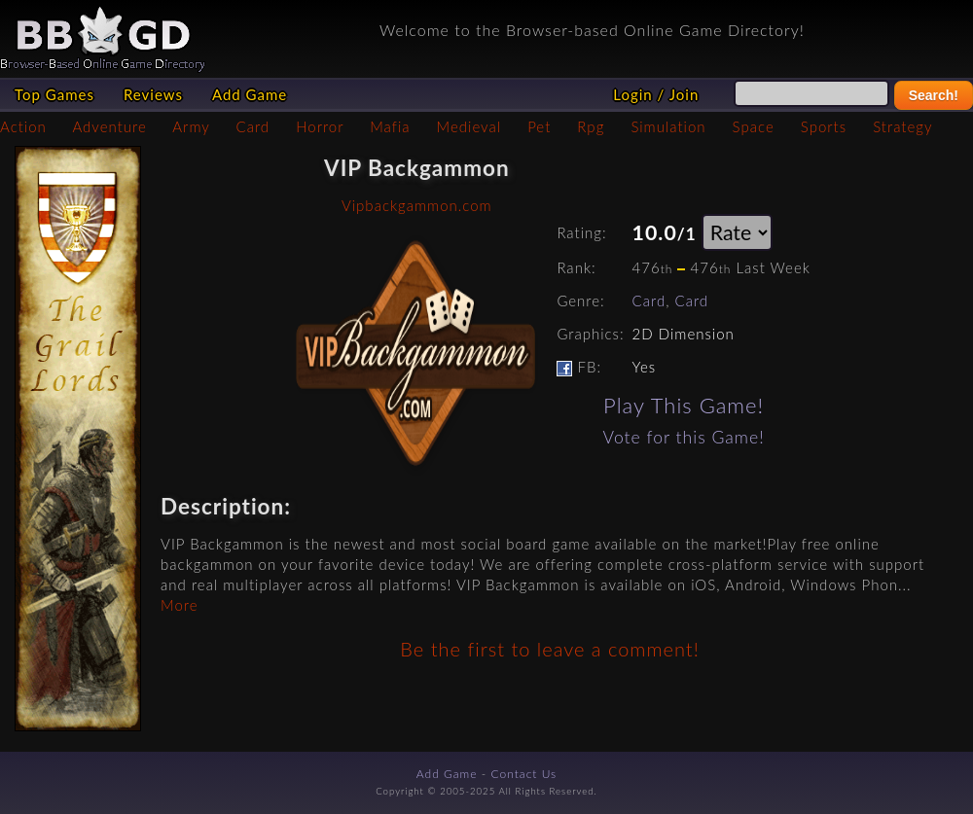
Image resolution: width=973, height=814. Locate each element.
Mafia (390, 126)
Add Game (249, 94)
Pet (539, 126)
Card (253, 126)
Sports (824, 126)
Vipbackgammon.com (417, 205)
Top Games (54, 94)
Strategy (902, 126)
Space (754, 126)
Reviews (153, 94)
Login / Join (656, 94)
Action (23, 126)
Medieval (469, 126)
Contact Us (524, 773)
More (179, 605)
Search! (933, 95)
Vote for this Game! (684, 437)
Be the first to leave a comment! (549, 648)
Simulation (668, 126)
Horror (319, 126)
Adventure (109, 126)
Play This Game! (683, 405)
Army (190, 126)
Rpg (590, 126)
